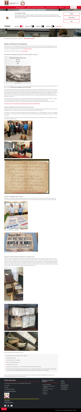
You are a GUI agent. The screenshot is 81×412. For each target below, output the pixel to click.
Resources (45, 390)
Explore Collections (47, 384)
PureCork (63, 383)
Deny (72, 10)
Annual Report (25, 51)
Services (45, 392)
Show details (59, 15)
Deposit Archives (28, 48)
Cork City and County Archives (47, 380)
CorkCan (62, 381)
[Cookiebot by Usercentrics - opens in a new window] (7, 15)
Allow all (71, 2)
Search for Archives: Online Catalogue (49, 387)
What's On (45, 393)
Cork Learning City (64, 385)
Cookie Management (8, 402)
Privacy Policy (7, 400)
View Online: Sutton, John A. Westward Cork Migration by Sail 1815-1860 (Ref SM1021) (22, 103)
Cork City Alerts (64, 389)
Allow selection (72, 6)
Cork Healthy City (64, 387)
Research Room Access (48, 389)
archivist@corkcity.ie (11, 391)
